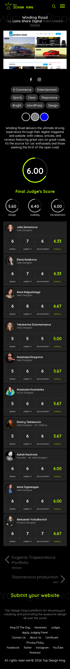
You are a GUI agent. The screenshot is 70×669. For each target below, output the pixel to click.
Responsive (49, 97)
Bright (17, 105)
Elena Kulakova (27, 259)
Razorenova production (30, 579)
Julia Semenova (27, 227)
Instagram (42, 647)
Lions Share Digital (27, 21)
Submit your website (35, 595)
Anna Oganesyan (28, 487)
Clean (32, 97)
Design (53, 105)
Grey (35, 117)
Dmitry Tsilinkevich (29, 422)
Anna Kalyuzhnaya (28, 292)
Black (26, 117)
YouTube (58, 647)
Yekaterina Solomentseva (34, 324)
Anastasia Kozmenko (30, 389)
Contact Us (19, 637)
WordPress (34, 105)
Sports (17, 97)
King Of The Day (20, 627)
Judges (55, 627)
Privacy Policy (35, 642)
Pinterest (35, 652)
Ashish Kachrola (27, 454)
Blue (44, 117)
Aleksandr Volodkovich (32, 519)
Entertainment (47, 90)
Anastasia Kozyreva (30, 357)
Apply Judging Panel (35, 632)
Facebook (13, 647)
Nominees (40, 627)
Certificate (51, 637)
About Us (35, 637)
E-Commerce (22, 90)
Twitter (28, 647)
